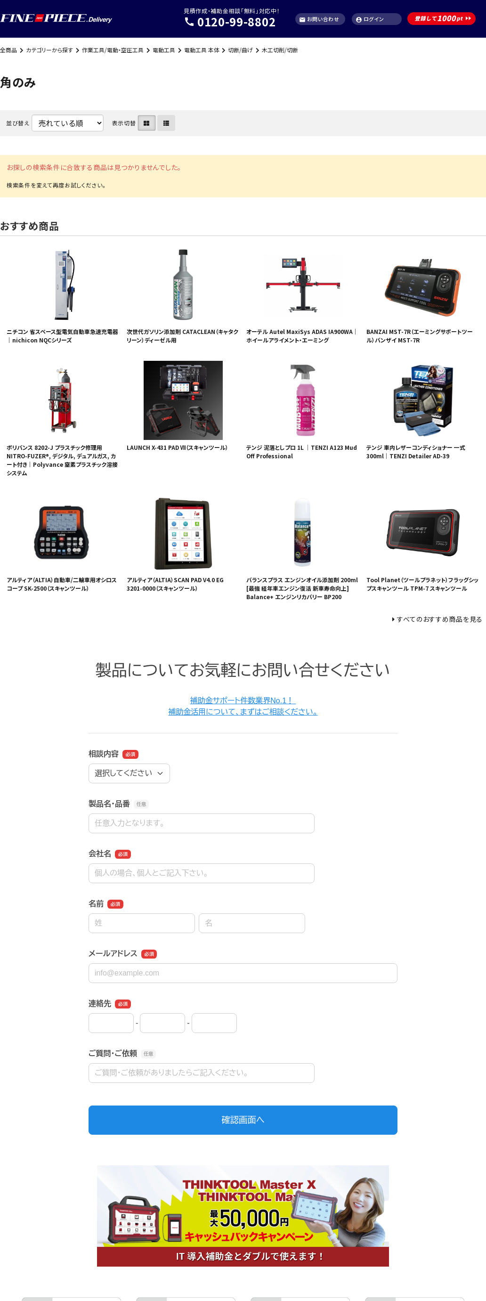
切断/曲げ (240, 50)
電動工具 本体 (201, 50)
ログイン (370, 19)
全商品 (8, 50)
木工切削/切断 (280, 50)
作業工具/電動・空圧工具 (113, 50)
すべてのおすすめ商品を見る (440, 619)
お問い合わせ (319, 19)
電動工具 (164, 50)
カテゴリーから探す (49, 50)
